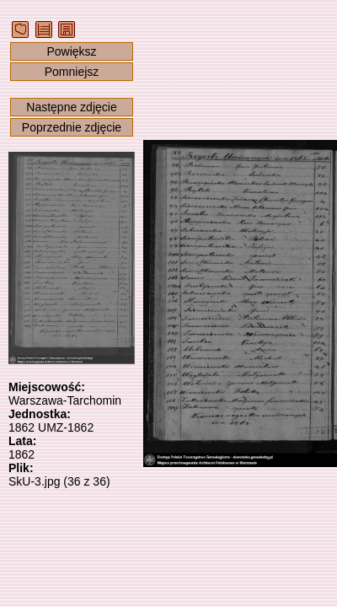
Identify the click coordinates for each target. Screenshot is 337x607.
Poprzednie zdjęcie (71, 127)
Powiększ (71, 51)
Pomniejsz (72, 71)
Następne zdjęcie (71, 107)
